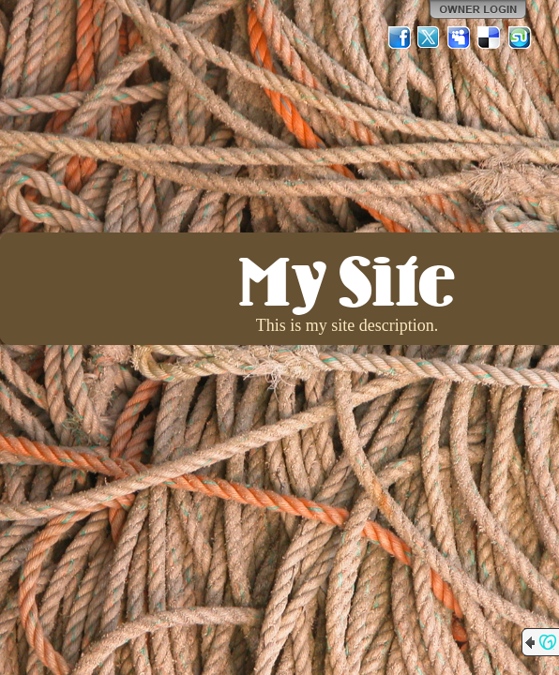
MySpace (459, 37)
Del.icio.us (489, 37)
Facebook (399, 37)
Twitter (429, 37)
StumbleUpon (519, 37)
